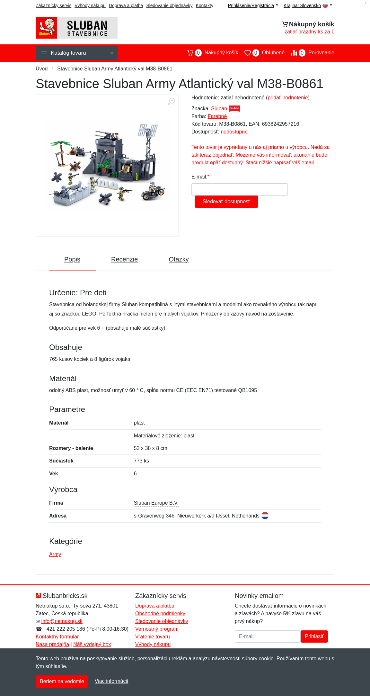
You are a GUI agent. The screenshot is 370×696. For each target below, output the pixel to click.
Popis (72, 259)
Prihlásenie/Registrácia (253, 5)
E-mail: (199, 176)
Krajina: (308, 5)
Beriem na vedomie (62, 681)
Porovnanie (309, 53)
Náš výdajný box (92, 644)
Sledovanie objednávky (169, 5)
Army (55, 554)
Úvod (42, 68)
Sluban (219, 108)
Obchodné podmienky (160, 613)
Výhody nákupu (90, 5)
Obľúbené (261, 53)
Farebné (217, 116)
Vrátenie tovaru (152, 636)
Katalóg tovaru (77, 53)
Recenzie (124, 259)
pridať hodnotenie (288, 97)
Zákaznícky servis (53, 5)
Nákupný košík (209, 53)
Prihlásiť (314, 636)
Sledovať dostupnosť (226, 201)
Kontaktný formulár (57, 636)
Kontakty (204, 5)
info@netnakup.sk (61, 621)
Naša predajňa (52, 644)
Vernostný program (157, 629)
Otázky (179, 259)
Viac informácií (111, 681)
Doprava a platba (126, 5)
